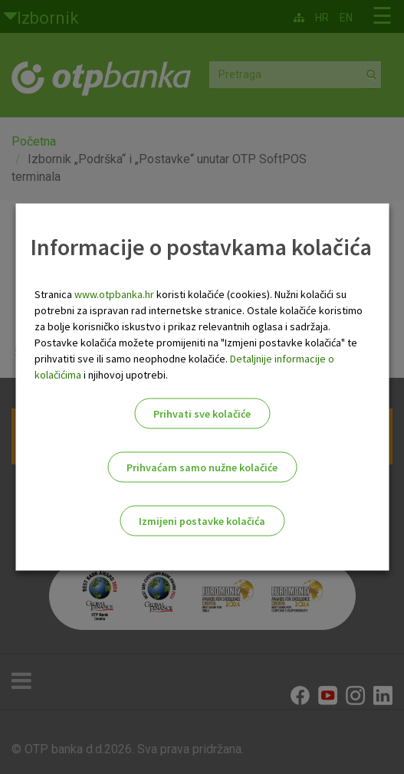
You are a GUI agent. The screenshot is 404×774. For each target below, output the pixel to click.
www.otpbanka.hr (114, 294)
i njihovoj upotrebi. (124, 375)
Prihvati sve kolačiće (202, 414)
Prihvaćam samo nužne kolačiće (202, 467)
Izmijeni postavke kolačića (202, 521)
